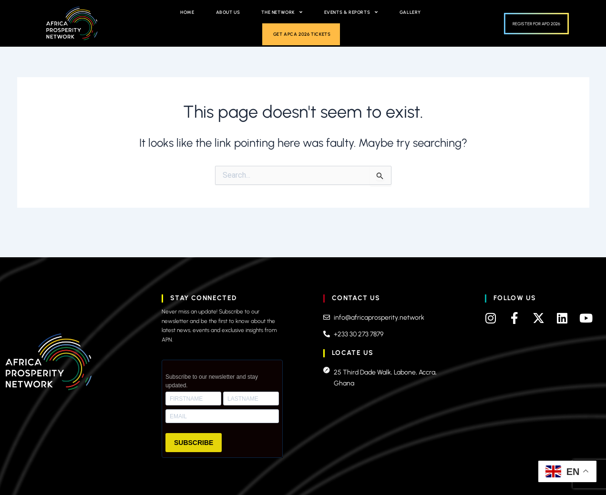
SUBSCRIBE (193, 442)
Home (187, 12)
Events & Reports (351, 12)
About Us (228, 12)
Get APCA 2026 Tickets (302, 34)
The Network (281, 12)
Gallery (410, 12)
